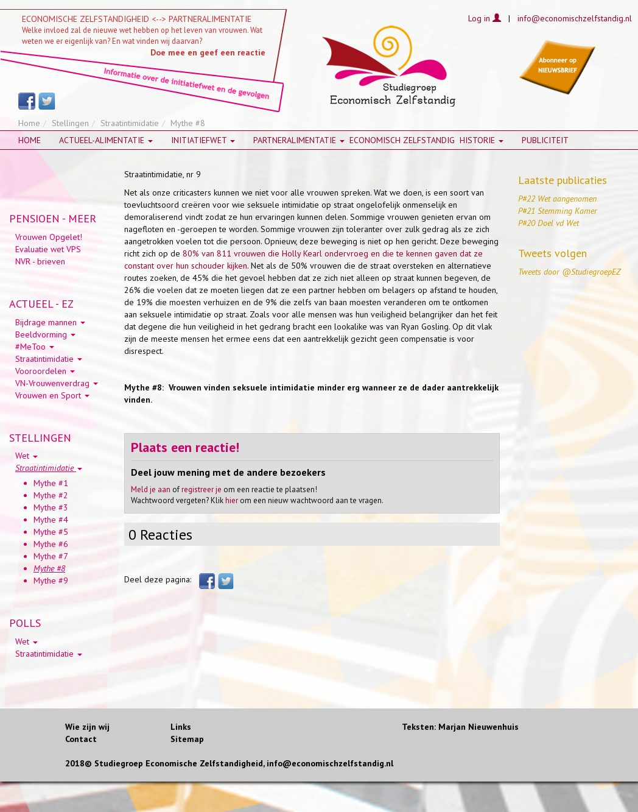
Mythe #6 (50, 543)
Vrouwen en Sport (52, 395)
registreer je (201, 489)
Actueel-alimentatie (106, 140)
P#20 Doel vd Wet (548, 222)
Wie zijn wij (87, 726)
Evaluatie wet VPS (48, 249)
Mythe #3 (50, 507)
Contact (81, 738)
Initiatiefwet (203, 140)
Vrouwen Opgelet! (48, 236)
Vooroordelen (45, 370)
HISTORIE (481, 140)
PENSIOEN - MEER (52, 218)
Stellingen (70, 123)
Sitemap (187, 738)
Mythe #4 (50, 519)
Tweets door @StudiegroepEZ (569, 271)
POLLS (25, 623)
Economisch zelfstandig (402, 140)
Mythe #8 (49, 568)
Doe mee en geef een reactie (207, 52)
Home (29, 123)
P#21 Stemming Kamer (557, 210)
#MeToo (34, 346)
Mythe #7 (50, 556)
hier (231, 500)
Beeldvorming (45, 334)
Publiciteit (545, 140)
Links (180, 726)
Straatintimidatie (129, 123)
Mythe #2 (50, 495)
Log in (484, 18)
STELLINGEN (40, 438)
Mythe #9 (50, 580)
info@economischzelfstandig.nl (574, 18)
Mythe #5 (50, 531)
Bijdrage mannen (50, 322)
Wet (26, 455)
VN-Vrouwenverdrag (56, 383)
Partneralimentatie (299, 140)
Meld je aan (150, 489)
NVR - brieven (40, 261)
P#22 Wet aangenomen (557, 198)
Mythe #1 (50, 483)
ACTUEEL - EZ (41, 304)
